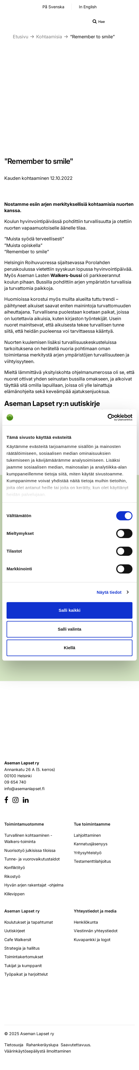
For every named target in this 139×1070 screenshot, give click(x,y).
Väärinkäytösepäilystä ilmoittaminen (37, 1051)
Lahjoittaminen (87, 835)
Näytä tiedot (109, 592)
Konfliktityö (14, 867)
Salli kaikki (70, 610)
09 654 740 (15, 782)
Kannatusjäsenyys (90, 843)
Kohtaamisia (49, 36)
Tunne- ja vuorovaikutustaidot (32, 858)
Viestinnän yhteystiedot (96, 930)
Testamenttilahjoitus (92, 861)
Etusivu (20, 36)
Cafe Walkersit (17, 939)
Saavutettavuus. (77, 1044)
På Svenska (53, 6)
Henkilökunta (86, 922)
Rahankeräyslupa (43, 1044)
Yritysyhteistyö (87, 852)
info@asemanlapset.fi (24, 788)
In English (88, 6)
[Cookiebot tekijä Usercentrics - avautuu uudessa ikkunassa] (107, 417)
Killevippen (14, 893)
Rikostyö (12, 876)
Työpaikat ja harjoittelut (26, 974)
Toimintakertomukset (23, 956)
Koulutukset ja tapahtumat (28, 922)
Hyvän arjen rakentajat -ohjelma (34, 884)
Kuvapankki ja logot (92, 939)
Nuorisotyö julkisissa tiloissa (30, 850)
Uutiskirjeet (14, 930)
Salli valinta (69, 629)
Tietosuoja (13, 1044)
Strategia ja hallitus (22, 948)
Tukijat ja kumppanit (23, 965)
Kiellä (69, 647)
